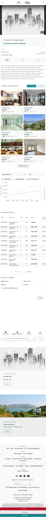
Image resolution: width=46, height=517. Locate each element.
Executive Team (16, 458)
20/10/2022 (4, 250)
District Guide (18, 427)
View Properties (8, 427)
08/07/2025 (4, 222)
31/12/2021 (4, 254)
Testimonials (37, 458)
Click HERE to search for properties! (14, 43)
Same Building (31, 86)
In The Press (23, 460)
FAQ (19, 471)
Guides (27, 466)
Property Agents (27, 458)
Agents (23, 451)
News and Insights (8, 466)
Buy (8, 448)
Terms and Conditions (27, 494)
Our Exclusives (18, 448)
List (25, 448)
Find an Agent (18, 453)
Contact (23, 509)
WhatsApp (23, 512)
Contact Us (25, 471)
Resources (23, 464)
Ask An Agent (19, 466)
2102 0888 (23, 515)
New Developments (33, 448)
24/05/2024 (4, 231)
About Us (23, 456)
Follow (7, 384)
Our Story (8, 458)
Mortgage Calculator (36, 466)
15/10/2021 (4, 259)
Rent (11, 448)
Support (23, 469)
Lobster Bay (6, 108)
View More (23, 166)
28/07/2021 (4, 264)
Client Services (23, 446)
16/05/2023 (4, 241)
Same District (40, 86)
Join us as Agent (27, 453)
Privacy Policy (16, 494)
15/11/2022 (4, 245)
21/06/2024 (4, 227)
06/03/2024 (4, 236)
